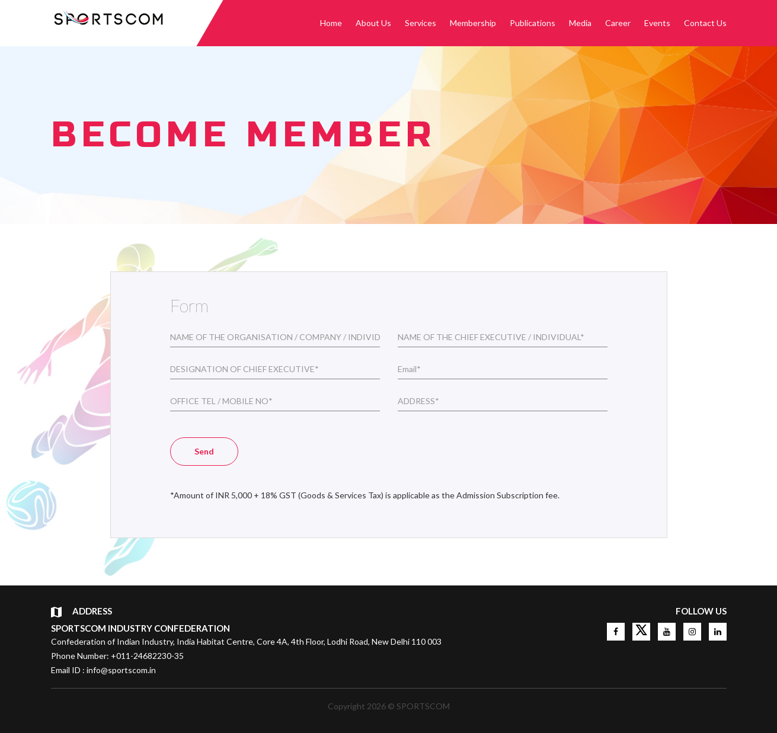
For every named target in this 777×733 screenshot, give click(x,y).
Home (331, 23)
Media (580, 23)
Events (657, 23)
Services (420, 23)
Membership (473, 23)
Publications (532, 23)
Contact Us (705, 23)
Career (618, 23)
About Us (373, 23)
